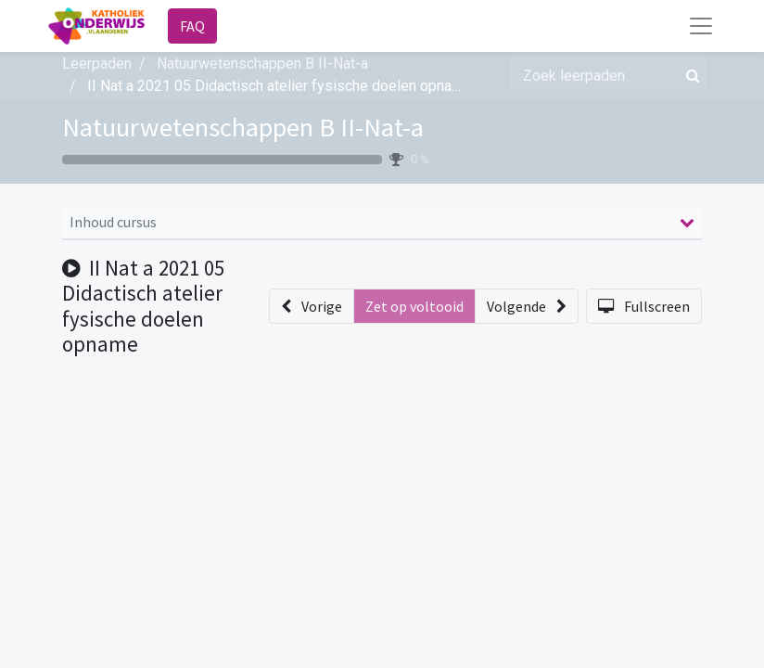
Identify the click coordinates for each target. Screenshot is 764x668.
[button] (311, 306)
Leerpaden (97, 63)
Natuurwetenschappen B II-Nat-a (243, 127)
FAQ (192, 26)
